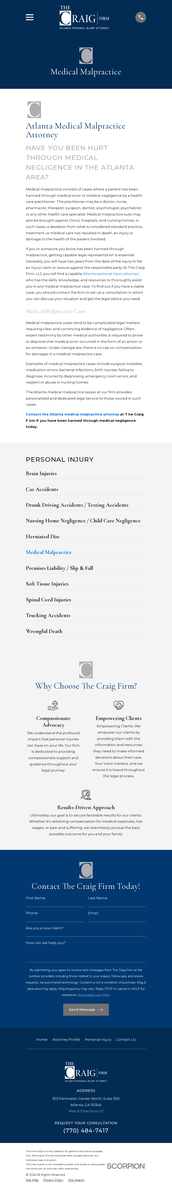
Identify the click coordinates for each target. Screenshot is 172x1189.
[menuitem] (86, 474)
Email (93, 913)
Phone (32, 913)
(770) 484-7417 (86, 1130)
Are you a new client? (44, 928)
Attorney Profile (66, 1039)
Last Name (97, 898)
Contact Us (126, 1039)
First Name (35, 898)
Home (41, 1039)
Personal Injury (98, 1039)
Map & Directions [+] (86, 1111)
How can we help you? (46, 943)
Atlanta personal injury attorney (111, 274)
